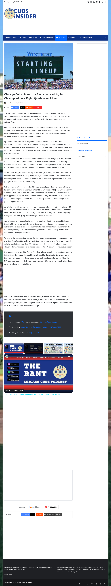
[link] (7, 357)
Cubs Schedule (86, 37)
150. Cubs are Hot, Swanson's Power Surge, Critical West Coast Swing (38, 357)
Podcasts (72, 37)
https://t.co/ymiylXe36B (30, 327)
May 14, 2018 (34, 333)
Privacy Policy (8, 574)
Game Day (60, 37)
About (23, 2)
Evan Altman (11, 103)
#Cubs (23, 322)
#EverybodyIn (52, 322)
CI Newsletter (11, 37)
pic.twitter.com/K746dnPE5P (50, 327)
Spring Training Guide (28, 37)
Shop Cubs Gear (46, 37)
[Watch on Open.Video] (14, 390)
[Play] (53, 348)
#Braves (43, 322)
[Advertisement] (73, 19)
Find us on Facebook (82, 143)
